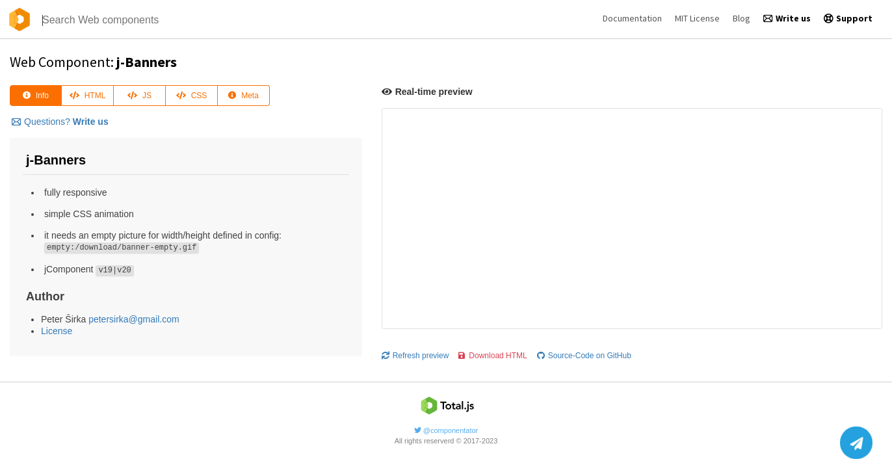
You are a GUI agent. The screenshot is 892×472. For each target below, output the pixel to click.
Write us (787, 18)
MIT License (697, 18)
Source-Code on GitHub (584, 355)
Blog (741, 18)
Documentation (632, 18)
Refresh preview (415, 355)
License (56, 331)
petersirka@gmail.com (133, 319)
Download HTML (492, 355)
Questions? (60, 121)
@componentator (446, 430)
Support (848, 18)
